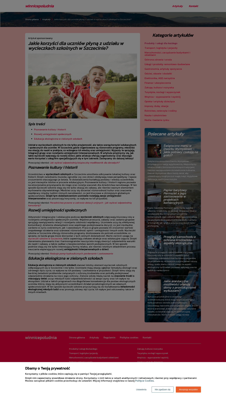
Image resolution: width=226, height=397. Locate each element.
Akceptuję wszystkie (188, 389)
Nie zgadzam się (162, 389)
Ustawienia (141, 389)
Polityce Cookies (144, 380)
